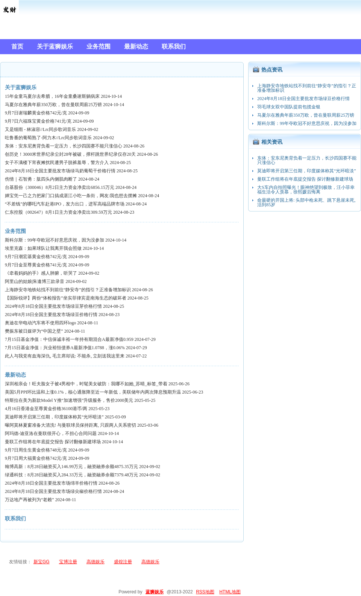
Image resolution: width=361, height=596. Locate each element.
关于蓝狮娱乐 (20, 87)
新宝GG (41, 561)
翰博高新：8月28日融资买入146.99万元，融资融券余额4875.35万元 (71, 466)
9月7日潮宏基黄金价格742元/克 (36, 256)
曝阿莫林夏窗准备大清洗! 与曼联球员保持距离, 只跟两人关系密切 (70, 425)
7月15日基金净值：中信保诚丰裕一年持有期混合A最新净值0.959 (69, 339)
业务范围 (15, 231)
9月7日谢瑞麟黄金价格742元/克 (36, 113)
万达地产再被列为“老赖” (29, 499)
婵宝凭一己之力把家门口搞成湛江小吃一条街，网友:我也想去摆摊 (71, 195)
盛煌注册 (123, 561)
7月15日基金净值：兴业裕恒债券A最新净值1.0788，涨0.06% (65, 347)
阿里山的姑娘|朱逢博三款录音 (34, 281)
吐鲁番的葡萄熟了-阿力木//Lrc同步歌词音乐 (48, 137)
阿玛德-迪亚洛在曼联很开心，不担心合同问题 (51, 433)
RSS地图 (205, 591)
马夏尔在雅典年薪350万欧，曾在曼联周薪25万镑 (53, 104)
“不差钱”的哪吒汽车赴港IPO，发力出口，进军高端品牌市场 (64, 204)
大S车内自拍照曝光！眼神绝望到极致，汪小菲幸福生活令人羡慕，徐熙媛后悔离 (306, 190)
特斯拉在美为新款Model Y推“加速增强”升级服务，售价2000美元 (69, 400)
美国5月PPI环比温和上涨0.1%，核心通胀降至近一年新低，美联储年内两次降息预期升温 (93, 392)
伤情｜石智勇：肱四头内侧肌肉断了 (41, 179)
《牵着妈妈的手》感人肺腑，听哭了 (41, 273)
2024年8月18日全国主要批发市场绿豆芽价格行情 (53, 306)
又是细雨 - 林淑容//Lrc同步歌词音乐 (40, 129)
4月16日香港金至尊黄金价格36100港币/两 (46, 408)
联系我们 (15, 519)
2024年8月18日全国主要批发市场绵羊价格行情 (51, 483)
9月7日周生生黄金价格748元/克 (36, 450)
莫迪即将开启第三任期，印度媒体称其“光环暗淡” (54, 417)
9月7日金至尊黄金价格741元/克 (36, 265)
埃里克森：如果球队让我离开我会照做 (43, 248)
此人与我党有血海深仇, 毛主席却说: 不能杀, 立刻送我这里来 (64, 356)
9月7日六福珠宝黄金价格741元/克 (38, 121)
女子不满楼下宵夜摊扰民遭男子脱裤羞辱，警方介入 (57, 162)
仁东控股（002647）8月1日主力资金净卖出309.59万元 (58, 212)
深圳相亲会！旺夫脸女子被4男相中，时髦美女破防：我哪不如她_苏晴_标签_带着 (86, 383)
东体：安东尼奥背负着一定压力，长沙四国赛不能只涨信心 (63, 146)
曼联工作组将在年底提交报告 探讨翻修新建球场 (53, 441)
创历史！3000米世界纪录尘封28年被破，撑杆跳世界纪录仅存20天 (70, 154)
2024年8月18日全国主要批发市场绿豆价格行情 (51, 314)
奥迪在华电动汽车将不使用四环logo (40, 322)
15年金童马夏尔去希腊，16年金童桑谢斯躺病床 (52, 96)
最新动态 (15, 375)
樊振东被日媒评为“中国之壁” (34, 331)
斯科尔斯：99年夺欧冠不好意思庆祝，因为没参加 (54, 240)
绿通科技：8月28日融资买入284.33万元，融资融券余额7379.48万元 (71, 474)
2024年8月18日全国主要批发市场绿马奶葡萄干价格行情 (60, 170)
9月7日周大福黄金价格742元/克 (36, 458)
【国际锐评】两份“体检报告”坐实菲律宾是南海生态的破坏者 (65, 298)
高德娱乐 (95, 561)
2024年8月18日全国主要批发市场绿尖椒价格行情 (53, 491)
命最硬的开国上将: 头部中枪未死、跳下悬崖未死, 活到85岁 (306, 202)
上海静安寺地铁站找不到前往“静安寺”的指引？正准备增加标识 (68, 289)
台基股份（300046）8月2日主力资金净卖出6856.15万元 (59, 187)
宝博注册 (68, 561)
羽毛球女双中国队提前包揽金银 (288, 106)
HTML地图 (230, 591)
